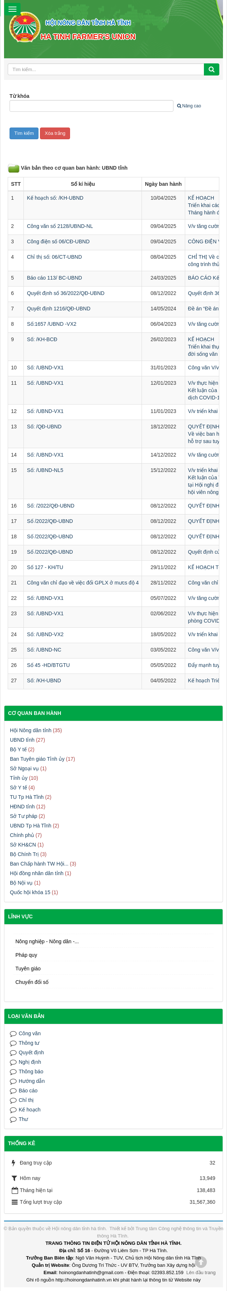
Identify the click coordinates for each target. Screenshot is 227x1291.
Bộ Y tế (18, 749)
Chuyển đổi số (31, 982)
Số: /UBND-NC (44, 650)
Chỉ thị (26, 1100)
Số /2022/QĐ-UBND (50, 521)
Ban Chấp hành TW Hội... (39, 864)
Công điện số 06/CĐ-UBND (58, 241)
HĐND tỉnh (22, 806)
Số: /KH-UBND (44, 680)
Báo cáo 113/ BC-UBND (54, 278)
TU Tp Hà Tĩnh (27, 797)
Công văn (30, 1033)
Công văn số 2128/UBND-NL (60, 226)
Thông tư (29, 1043)
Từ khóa (19, 96)
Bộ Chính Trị (24, 854)
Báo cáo (28, 1090)
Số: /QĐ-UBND (44, 426)
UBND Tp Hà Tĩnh (30, 826)
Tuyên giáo (28, 968)
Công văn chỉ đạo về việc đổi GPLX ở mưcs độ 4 (83, 583)
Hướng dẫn (32, 1081)
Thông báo (31, 1071)
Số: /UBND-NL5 (45, 470)
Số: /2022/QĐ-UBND (50, 506)
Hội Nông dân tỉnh (30, 730)
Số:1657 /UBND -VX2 (51, 324)
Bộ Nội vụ (21, 883)
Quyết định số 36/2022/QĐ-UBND (65, 293)
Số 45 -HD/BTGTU (48, 665)
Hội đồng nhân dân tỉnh (36, 873)
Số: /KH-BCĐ (42, 339)
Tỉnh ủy (19, 778)
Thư (23, 1119)
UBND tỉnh (22, 740)
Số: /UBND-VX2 (45, 634)
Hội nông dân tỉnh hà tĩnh (79, 1228)
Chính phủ (22, 835)
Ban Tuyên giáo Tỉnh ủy (37, 759)
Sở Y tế (18, 787)
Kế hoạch (30, 1110)
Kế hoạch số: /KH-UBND (55, 198)
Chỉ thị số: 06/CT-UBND (54, 257)
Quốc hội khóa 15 (30, 892)
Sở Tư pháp (23, 816)
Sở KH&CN (23, 845)
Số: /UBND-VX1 (45, 367)
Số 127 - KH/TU (45, 567)
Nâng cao (189, 105)
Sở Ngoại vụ (24, 768)
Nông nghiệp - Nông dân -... (47, 941)
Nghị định (30, 1062)
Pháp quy (26, 955)
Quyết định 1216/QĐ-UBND (58, 308)
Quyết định (31, 1052)
